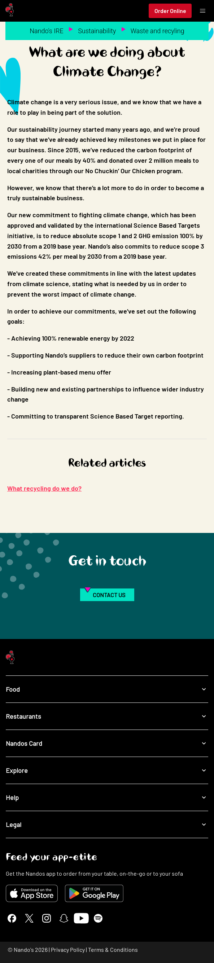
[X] (29, 918)
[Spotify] (98, 918)
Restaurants (107, 716)
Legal (107, 824)
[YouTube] (81, 918)
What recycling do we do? (44, 488)
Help (107, 797)
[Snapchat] (64, 918)
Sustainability (97, 31)
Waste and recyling (157, 31)
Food (107, 689)
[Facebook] (12, 918)
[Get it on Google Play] (94, 893)
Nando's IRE (47, 31)
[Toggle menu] (202, 11)
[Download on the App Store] (32, 893)
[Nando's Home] (9, 11)
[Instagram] (46, 918)
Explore (107, 770)
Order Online (170, 10)
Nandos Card (107, 743)
